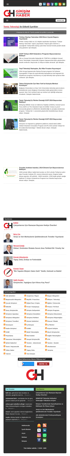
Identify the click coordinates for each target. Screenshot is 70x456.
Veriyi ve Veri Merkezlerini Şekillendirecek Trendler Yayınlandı (38, 237)
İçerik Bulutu (26, 429)
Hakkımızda (26, 425)
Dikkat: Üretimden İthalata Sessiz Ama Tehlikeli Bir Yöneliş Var (38, 248)
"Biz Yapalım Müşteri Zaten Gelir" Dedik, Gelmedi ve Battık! (37, 271)
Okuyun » (28, 395)
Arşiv (23, 433)
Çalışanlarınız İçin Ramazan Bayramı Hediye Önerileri (35, 225)
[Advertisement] (35, 150)
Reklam (24, 437)
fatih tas (8, 393)
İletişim (24, 441)
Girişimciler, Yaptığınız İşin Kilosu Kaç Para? (31, 283)
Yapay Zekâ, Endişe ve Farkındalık (27, 260)
